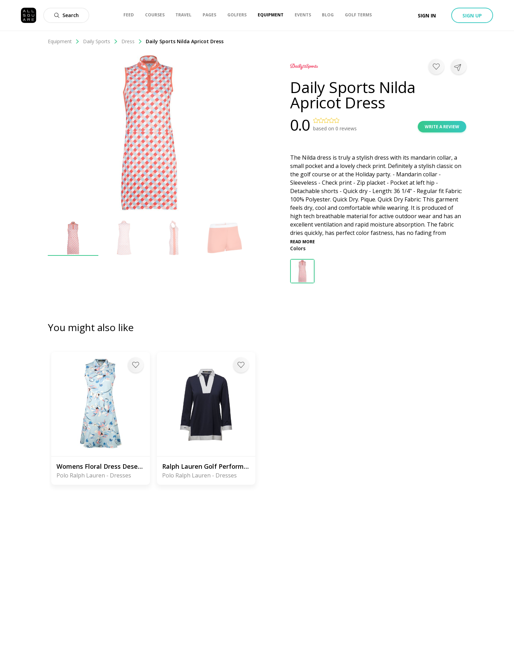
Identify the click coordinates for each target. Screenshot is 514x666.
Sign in (427, 15)
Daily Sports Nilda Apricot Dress (185, 41)
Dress (131, 41)
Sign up (472, 15)
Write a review (442, 127)
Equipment (64, 41)
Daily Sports (100, 41)
